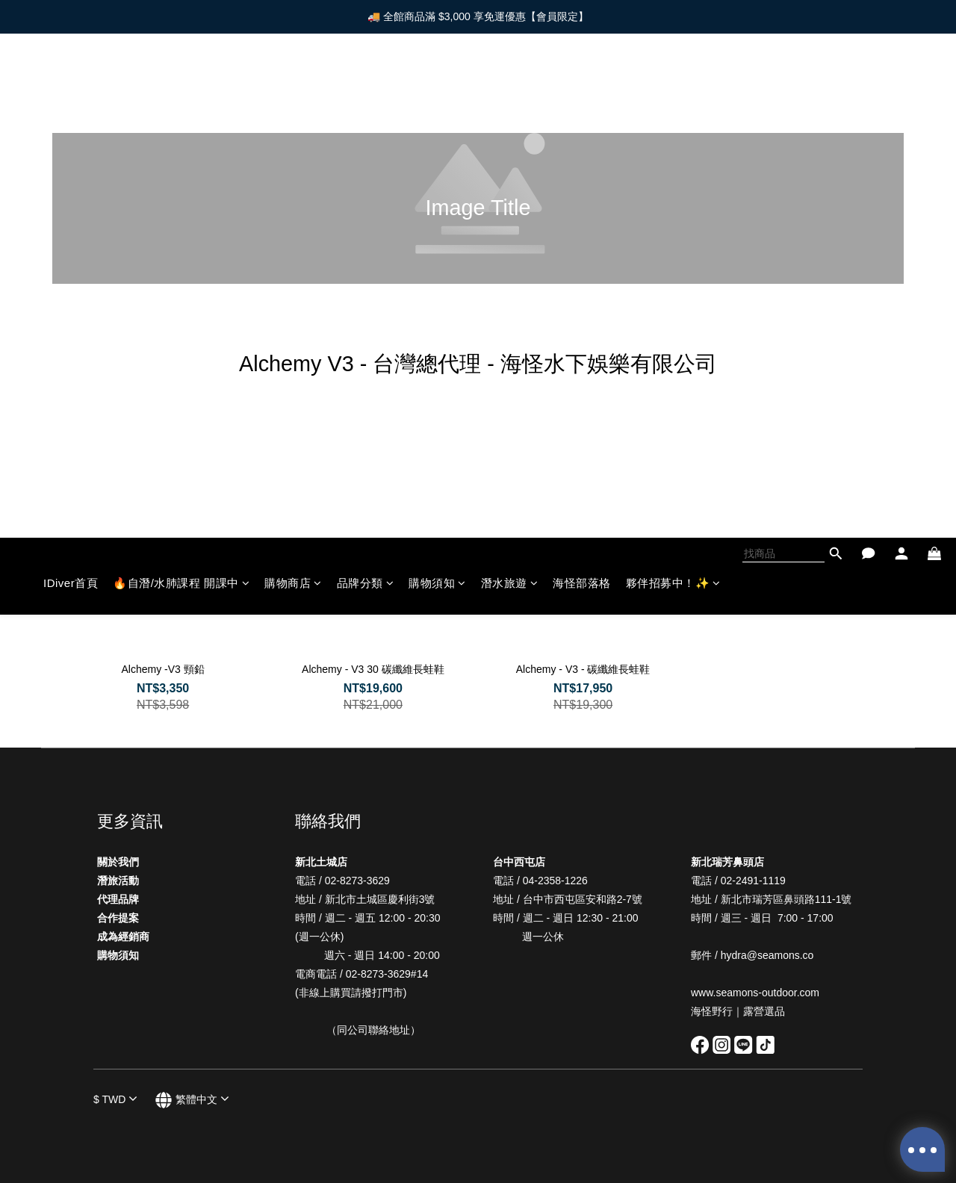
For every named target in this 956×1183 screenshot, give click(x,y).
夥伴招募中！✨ (673, 78)
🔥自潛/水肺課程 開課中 (181, 78)
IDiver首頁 (70, 78)
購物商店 (293, 78)
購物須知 (437, 78)
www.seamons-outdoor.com (756, 993)
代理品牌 (118, 899)
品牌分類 (365, 78)
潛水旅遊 (509, 78)
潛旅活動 (118, 881)
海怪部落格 (582, 78)
